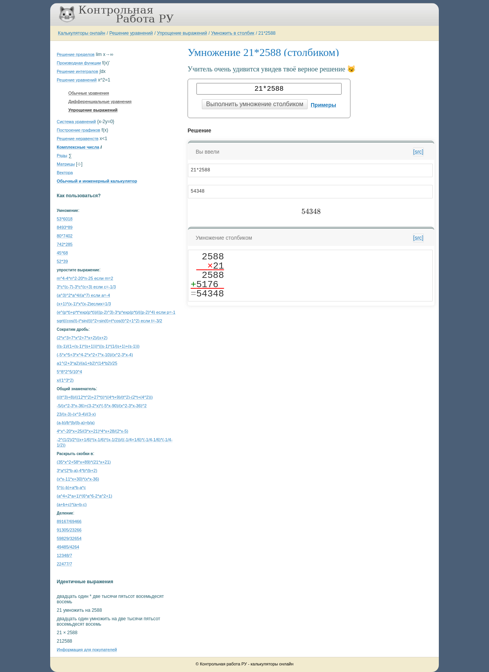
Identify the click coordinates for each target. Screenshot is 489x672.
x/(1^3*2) (65, 380)
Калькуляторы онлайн (81, 33)
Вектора (65, 172)
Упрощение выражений (182, 33)
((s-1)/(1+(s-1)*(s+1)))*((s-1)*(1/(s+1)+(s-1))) (98, 346)
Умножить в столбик (232, 33)
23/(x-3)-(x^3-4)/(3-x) (76, 414)
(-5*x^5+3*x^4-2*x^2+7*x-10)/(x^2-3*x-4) (95, 354)
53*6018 (65, 219)
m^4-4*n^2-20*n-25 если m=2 (85, 278)
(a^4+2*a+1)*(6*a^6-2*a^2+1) (84, 496)
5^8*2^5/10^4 (69, 371)
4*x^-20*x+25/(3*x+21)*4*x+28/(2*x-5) (92, 431)
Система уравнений (76, 121)
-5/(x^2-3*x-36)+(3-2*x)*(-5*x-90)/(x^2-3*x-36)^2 (102, 405)
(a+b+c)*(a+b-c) (71, 504)
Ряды (62, 155)
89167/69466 (69, 521)
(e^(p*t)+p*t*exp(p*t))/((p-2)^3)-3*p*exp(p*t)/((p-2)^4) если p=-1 (116, 312)
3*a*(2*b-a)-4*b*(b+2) (77, 470)
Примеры (323, 105)
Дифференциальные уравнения (100, 101)
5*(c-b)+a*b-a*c (71, 487)
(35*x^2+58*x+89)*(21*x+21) (84, 462)
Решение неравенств (77, 138)
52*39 (62, 261)
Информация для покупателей (87, 649)
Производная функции (79, 63)
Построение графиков (78, 130)
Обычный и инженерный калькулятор (97, 181)
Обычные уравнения (88, 93)
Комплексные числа (78, 147)
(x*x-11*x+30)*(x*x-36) (78, 479)
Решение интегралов (77, 71)
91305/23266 (69, 530)
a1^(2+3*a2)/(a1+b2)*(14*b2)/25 (87, 363)
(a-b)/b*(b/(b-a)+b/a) (76, 422)
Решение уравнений (131, 33)
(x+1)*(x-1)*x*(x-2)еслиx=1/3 (84, 303)
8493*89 (65, 227)
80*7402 (65, 236)
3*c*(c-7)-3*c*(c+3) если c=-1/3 (86, 286)
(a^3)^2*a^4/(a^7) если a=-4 (83, 295)
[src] (418, 152)
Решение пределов (76, 54)
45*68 (62, 253)
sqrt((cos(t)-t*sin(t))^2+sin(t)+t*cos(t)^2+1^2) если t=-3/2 (109, 320)
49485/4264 (68, 547)
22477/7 (64, 564)
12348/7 (64, 555)
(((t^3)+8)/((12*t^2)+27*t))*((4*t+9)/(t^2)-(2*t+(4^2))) (105, 397)
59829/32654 (69, 538)
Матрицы (66, 164)
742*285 (65, 244)
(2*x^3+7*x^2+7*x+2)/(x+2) (82, 337)
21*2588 (267, 33)
